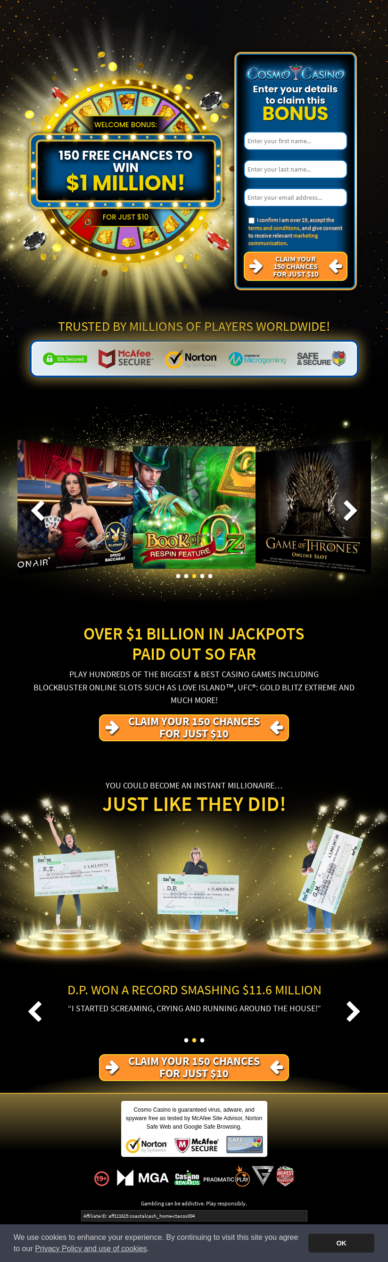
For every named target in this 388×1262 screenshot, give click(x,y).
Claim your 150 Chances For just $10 (295, 266)
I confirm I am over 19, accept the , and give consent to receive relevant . (295, 231)
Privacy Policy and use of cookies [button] (91, 1249)
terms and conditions (273, 227)
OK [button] (341, 1243)
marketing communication (283, 239)
